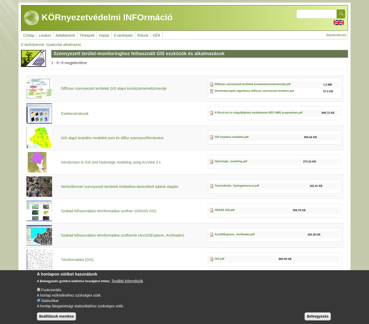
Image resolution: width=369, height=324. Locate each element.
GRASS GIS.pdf (225, 209)
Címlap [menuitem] (28, 35)
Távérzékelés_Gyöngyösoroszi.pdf (237, 185)
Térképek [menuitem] (87, 35)
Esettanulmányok (75, 114)
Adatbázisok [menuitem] (65, 35)
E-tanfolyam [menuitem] (123, 35)
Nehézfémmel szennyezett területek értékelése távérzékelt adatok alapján (120, 187)
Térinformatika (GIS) (77, 260)
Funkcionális (51, 294)
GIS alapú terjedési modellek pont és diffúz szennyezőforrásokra (112, 138)
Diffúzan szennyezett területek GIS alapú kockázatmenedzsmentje (114, 88)
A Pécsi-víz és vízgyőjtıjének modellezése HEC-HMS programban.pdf (259, 112)
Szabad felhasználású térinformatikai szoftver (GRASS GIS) (109, 211)
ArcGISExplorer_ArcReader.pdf (235, 234)
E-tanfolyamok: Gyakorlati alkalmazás (51, 45)
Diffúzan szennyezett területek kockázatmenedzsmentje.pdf (253, 84)
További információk (127, 285)
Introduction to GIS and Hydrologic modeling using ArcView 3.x (111, 162)
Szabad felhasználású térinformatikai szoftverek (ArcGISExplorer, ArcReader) (122, 235)
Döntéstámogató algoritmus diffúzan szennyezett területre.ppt (254, 90)
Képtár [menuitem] (104, 35)
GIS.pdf (219, 258)
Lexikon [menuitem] (45, 35)
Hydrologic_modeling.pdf (231, 161)
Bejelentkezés (336, 35)
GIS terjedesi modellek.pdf (232, 136)
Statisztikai (50, 305)
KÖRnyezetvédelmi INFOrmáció (98, 18)
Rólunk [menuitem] (143, 35)
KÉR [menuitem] (156, 35)
